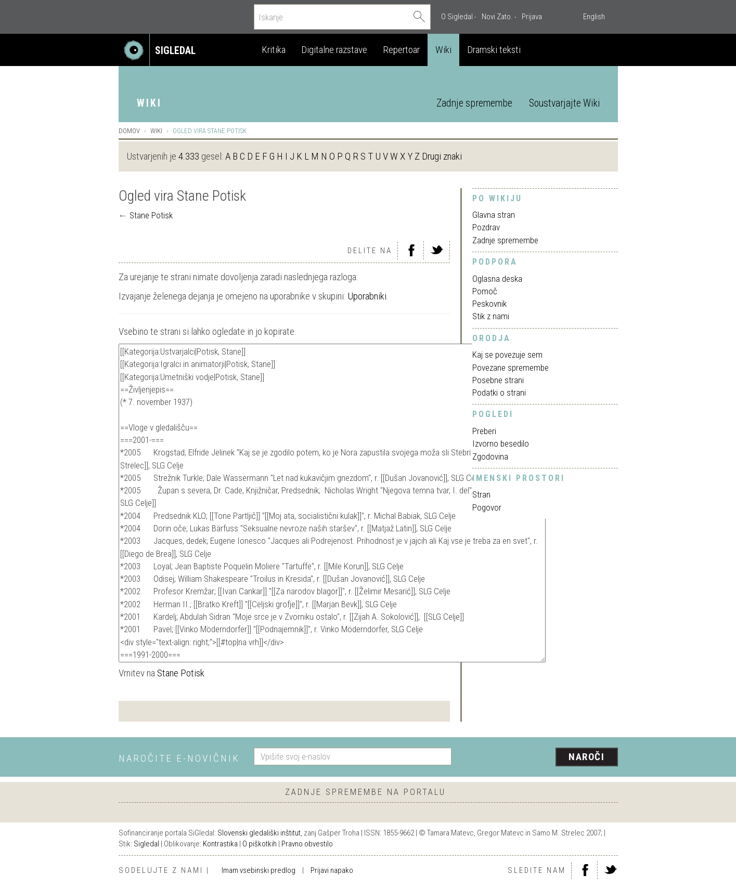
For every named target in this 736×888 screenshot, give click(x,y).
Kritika (274, 50)
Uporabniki (366, 296)
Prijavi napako (332, 870)
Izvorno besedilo (500, 443)
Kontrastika (220, 843)
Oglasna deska (497, 278)
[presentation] (541, 757)
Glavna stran (493, 215)
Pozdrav (486, 227)
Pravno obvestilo (307, 843)
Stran (481, 494)
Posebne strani (498, 380)
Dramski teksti (494, 50)
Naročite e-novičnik (179, 758)
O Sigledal (457, 16)
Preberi (484, 431)
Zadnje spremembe (474, 103)
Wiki (443, 50)
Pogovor (486, 507)
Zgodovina (490, 456)
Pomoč (484, 291)
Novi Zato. (497, 16)
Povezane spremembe (510, 367)
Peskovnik (489, 303)
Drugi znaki (442, 156)
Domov (129, 131)
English (594, 16)
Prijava (532, 16)
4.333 (188, 156)
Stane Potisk (151, 215)
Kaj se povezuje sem (507, 354)
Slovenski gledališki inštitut (259, 833)
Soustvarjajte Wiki (564, 103)
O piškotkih (259, 843)
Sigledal (146, 843)
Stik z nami (490, 316)
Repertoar (401, 50)
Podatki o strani (499, 392)
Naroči (586, 757)
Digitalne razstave (334, 50)
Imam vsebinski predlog (258, 870)
